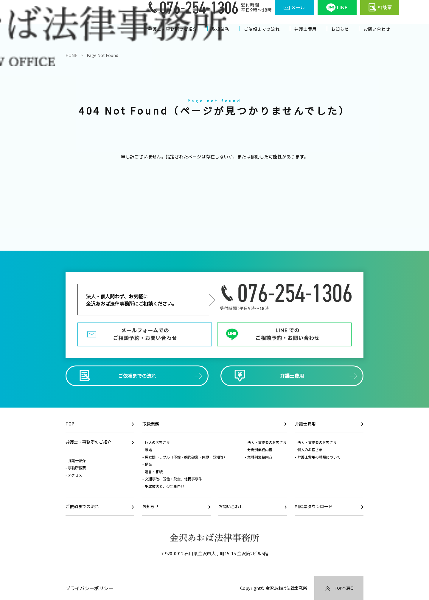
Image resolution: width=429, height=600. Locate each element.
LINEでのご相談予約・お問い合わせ (284, 334)
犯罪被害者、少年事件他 (164, 486)
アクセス (75, 475)
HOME (71, 55)
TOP (70, 424)
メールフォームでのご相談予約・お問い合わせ (144, 334)
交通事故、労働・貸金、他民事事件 (173, 479)
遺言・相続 (154, 471)
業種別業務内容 (259, 457)
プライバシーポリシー (89, 588)
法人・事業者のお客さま (267, 442)
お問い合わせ (380, 38)
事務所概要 (77, 468)
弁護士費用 (311, 38)
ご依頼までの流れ (267, 38)
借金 (148, 464)
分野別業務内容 (259, 449)
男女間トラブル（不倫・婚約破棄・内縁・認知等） (186, 457)
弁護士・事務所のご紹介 (179, 38)
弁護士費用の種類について (318, 457)
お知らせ (344, 38)
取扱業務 (226, 38)
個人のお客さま (157, 442)
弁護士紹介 (77, 460)
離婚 (148, 449)
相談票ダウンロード (313, 506)
